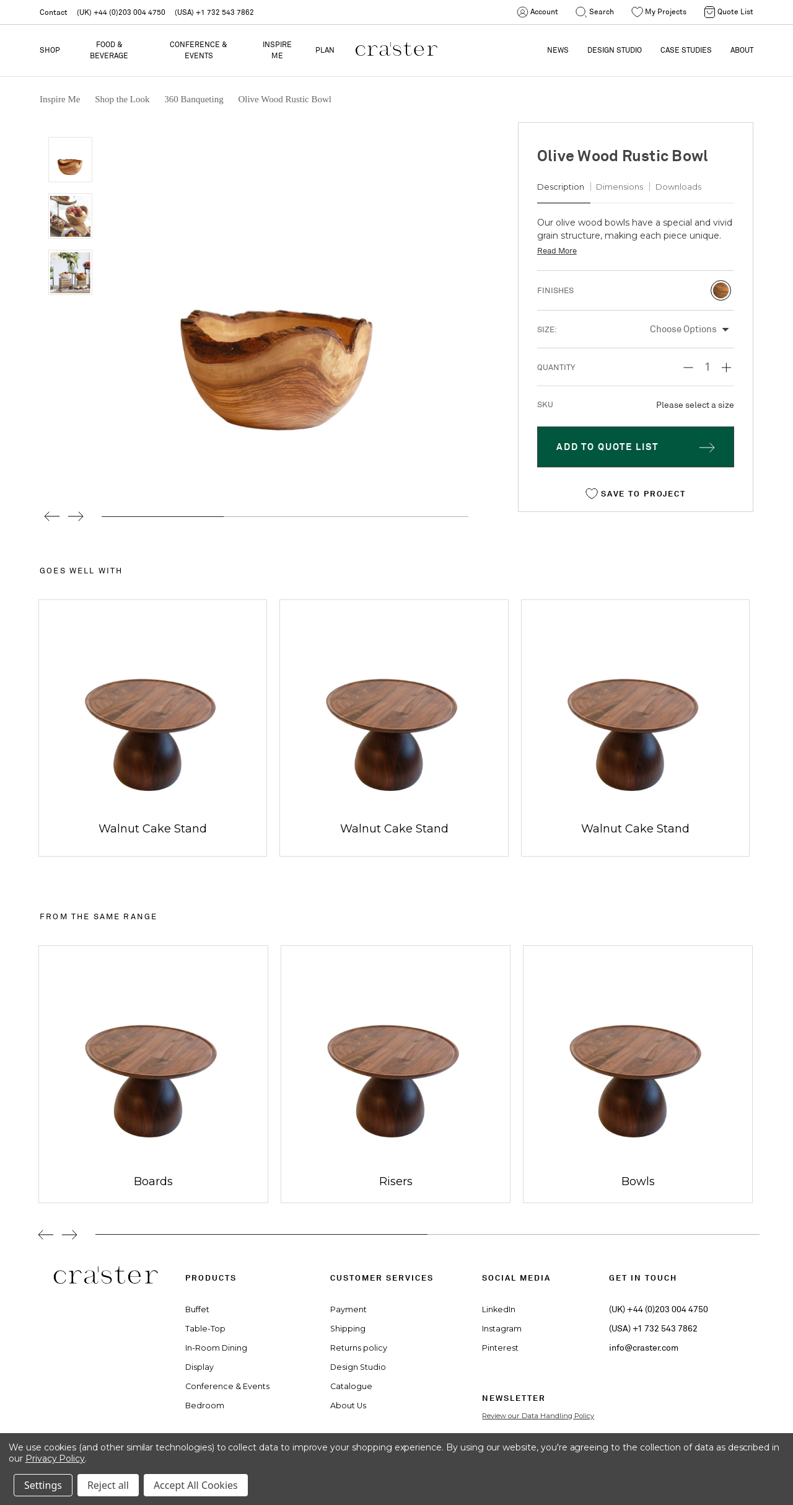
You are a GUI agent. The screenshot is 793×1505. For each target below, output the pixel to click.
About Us (348, 1405)
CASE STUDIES (686, 50)
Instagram (502, 1328)
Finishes (555, 290)
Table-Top (205, 1328)
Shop (50, 50)
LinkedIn (498, 1309)
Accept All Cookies (196, 1485)
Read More (557, 250)
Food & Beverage (109, 50)
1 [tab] (261, 1234)
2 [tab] (593, 1234)
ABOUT (741, 50)
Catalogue (351, 1386)
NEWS (558, 50)
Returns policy (358, 1348)
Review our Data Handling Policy (538, 1415)
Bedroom (204, 1405)
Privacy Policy (55, 1458)
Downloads (678, 187)
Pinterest (500, 1348)
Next (75, 516)
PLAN (325, 50)
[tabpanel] (148, 1074)
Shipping (348, 1328)
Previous (47, 516)
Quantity (556, 367)
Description (560, 187)
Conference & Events (198, 50)
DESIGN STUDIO (614, 50)
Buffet (197, 1309)
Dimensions (619, 187)
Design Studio (358, 1367)
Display (199, 1367)
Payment (348, 1309)
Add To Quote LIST (607, 446)
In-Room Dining (216, 1348)
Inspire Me (277, 50)
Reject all (108, 1485)
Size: (547, 329)
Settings (43, 1485)
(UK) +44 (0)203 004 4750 (121, 12)
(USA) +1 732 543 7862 (214, 12)
